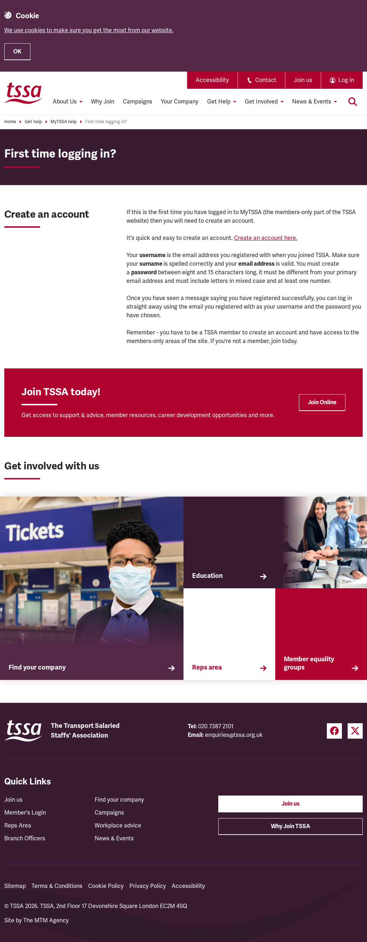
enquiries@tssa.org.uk (234, 735)
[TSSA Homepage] (23, 93)
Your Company (180, 101)
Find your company (119, 799)
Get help (33, 122)
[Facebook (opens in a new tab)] (334, 731)
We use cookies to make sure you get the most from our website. (88, 30)
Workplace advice (118, 825)
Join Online (322, 402)
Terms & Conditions (57, 886)
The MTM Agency (46, 920)
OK (17, 51)
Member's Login (25, 812)
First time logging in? (106, 122)
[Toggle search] (353, 102)
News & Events (114, 838)
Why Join (102, 101)
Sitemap (15, 886)
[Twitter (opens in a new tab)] (355, 731)
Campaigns (137, 101)
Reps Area (17, 825)
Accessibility (212, 80)
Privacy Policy (147, 886)
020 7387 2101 (216, 726)
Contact (261, 80)
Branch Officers (24, 838)
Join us (303, 80)
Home (10, 122)
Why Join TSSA (290, 826)
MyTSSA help (64, 122)
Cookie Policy (106, 886)
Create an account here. (265, 238)
